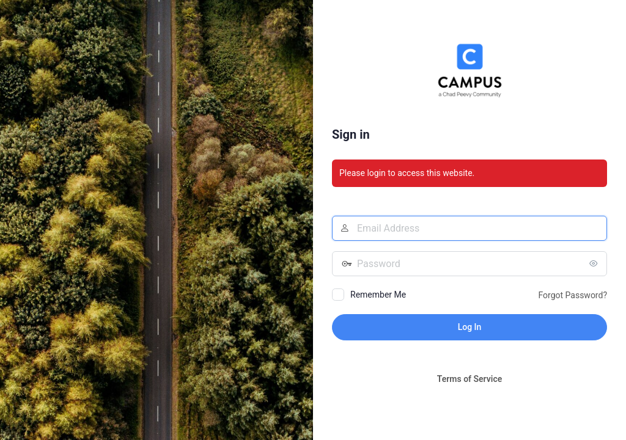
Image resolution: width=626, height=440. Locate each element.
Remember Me (378, 294)
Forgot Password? (572, 295)
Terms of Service (469, 379)
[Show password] (595, 263)
